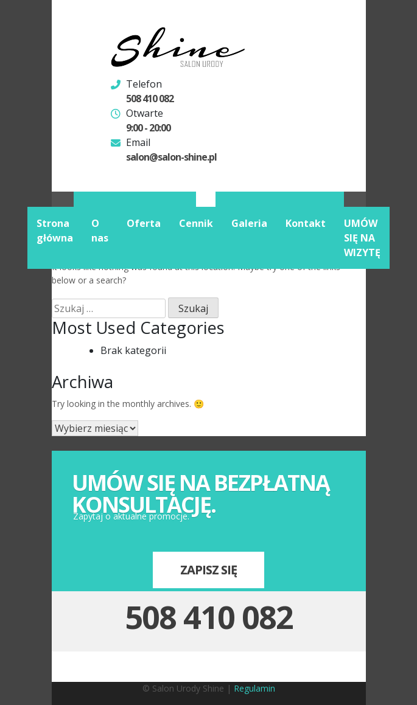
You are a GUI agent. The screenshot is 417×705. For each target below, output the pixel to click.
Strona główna (55, 231)
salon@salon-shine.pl (171, 157)
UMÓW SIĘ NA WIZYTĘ (362, 238)
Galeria (249, 223)
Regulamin (254, 688)
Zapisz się (208, 569)
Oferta (144, 223)
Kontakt (306, 223)
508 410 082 (149, 98)
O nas (99, 231)
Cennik (196, 223)
